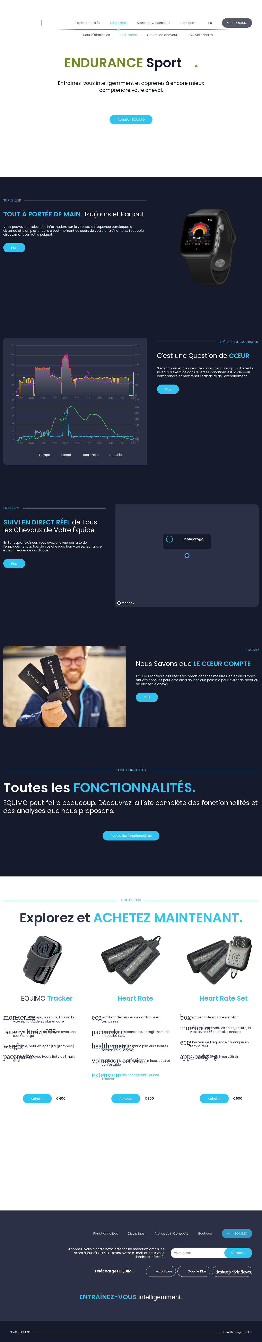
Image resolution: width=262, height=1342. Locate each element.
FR (208, 22)
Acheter (37, 1098)
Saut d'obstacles (96, 35)
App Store (161, 1271)
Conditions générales (237, 1332)
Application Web (232, 1271)
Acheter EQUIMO (131, 119)
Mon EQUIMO (237, 22)
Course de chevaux (162, 35)
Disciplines (118, 22)
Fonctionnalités (87, 22)
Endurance (128, 35)
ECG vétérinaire (200, 35)
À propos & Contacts (154, 22)
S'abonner (238, 1253)
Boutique (187, 22)
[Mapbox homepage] (126, 603)
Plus (14, 247)
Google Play (194, 1271)
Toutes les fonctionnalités (131, 835)
